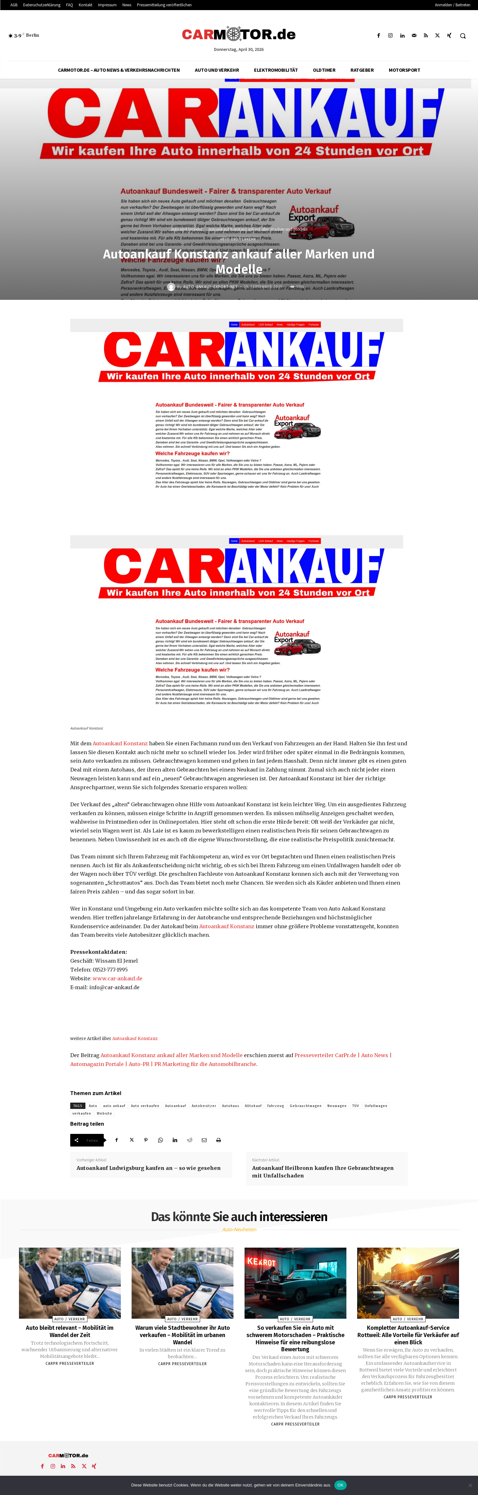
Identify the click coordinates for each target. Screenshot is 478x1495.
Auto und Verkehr (186, 229)
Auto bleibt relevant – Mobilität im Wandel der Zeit (70, 1331)
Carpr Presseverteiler (70, 1363)
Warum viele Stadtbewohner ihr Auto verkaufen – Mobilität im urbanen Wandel (183, 1334)
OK (341, 1485)
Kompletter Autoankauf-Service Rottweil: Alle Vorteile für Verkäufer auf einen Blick (408, 1334)
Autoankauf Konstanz (120, 743)
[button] (462, 35)
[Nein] (470, 1485)
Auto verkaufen (145, 1106)
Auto (93, 1106)
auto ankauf (114, 1106)
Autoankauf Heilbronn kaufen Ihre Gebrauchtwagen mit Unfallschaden (323, 1172)
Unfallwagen (376, 1106)
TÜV (355, 1106)
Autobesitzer (204, 1106)
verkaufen (81, 1113)
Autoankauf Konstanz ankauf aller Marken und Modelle (172, 1055)
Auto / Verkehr (69, 1319)
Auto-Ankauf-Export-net (210, 287)
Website (104, 1113)
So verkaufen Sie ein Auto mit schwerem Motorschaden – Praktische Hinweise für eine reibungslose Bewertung (295, 1338)
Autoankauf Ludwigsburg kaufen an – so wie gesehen (149, 1168)
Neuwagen (337, 1106)
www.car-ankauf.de (117, 978)
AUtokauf (253, 1106)
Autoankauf (175, 1106)
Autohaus (230, 1106)
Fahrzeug (275, 1106)
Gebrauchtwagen (306, 1106)
